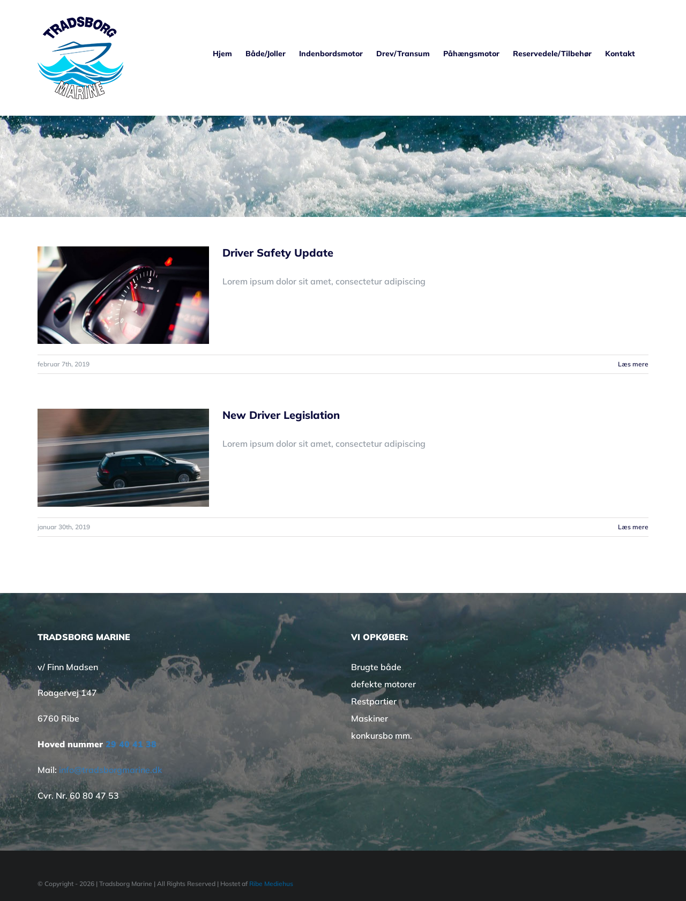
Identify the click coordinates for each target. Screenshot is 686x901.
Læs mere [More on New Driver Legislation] (633, 527)
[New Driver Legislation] (123, 457)
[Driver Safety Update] (123, 295)
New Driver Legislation (281, 415)
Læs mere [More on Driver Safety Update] (633, 364)
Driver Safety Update (277, 252)
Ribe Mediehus (271, 884)
